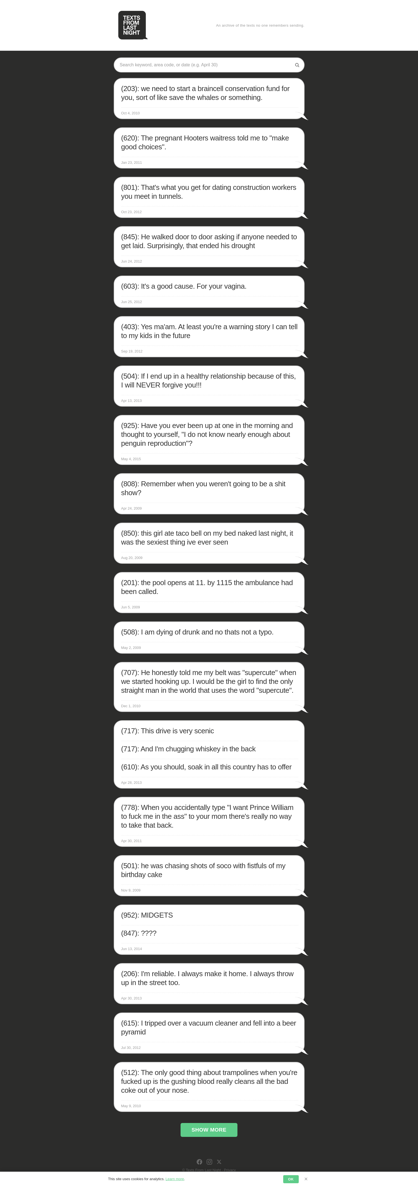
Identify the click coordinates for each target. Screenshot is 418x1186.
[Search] (297, 65)
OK (291, 1179)
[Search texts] (205, 65)
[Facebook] (199, 1162)
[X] (219, 1162)
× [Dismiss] (306, 1178)
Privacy (230, 1170)
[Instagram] (209, 1162)
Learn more (175, 1179)
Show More (209, 1130)
